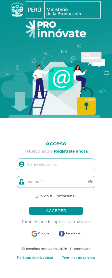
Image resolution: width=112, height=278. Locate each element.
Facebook (69, 234)
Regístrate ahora (71, 151)
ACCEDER (56, 210)
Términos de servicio (78, 258)
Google (40, 234)
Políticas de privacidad (35, 258)
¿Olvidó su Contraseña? (56, 196)
